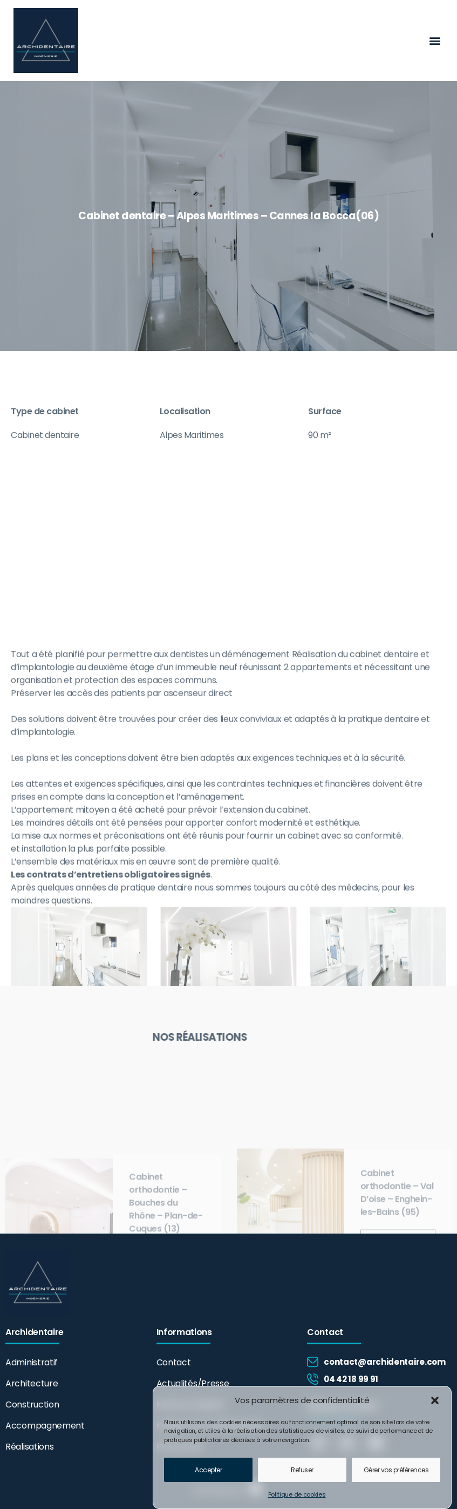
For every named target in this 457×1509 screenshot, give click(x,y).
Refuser (302, 1475)
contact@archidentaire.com (385, 1361)
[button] (434, 1406)
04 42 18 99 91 (351, 1379)
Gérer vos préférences (396, 1475)
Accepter (208, 1475)
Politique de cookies (297, 1500)
